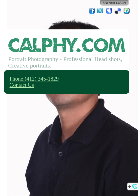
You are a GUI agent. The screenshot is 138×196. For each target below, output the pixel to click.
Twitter (100, 10)
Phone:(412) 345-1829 (34, 79)
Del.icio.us (118, 10)
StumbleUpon (126, 10)
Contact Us (22, 85)
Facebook (92, 10)
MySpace (109, 10)
